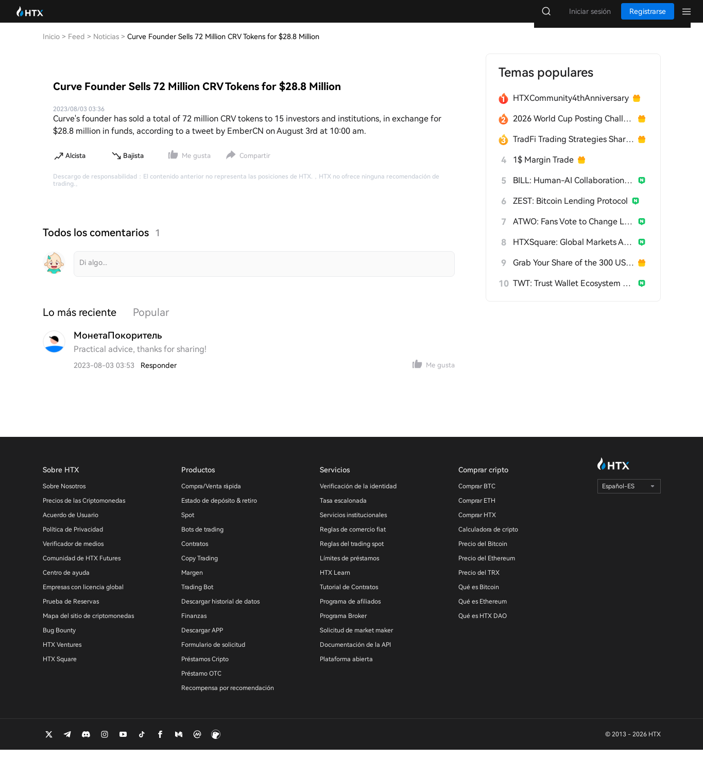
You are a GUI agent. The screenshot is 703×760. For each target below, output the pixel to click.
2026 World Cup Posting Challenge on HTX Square (573, 129)
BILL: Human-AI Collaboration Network (573, 191)
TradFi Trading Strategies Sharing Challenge (573, 149)
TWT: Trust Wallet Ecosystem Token (573, 293)
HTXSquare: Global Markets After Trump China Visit (573, 252)
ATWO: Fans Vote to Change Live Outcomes (573, 232)
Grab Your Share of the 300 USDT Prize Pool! (573, 273)
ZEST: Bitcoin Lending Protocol (570, 211)
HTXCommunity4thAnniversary (571, 108)
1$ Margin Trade (543, 170)
